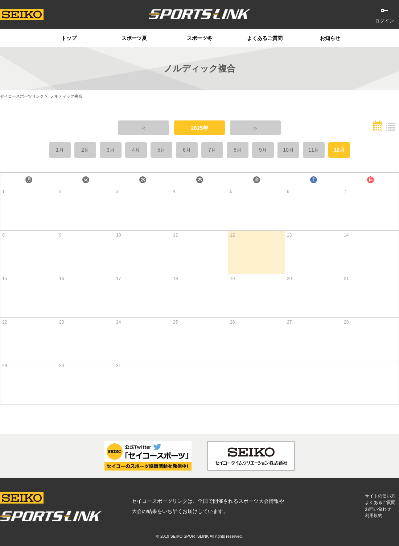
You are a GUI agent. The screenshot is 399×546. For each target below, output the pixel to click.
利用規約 (373, 515)
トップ (69, 38)
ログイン (384, 21)
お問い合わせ (378, 509)
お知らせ (330, 38)
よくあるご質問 (265, 38)
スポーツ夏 (134, 38)
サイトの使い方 (380, 495)
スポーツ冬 (199, 38)
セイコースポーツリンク (22, 96)
